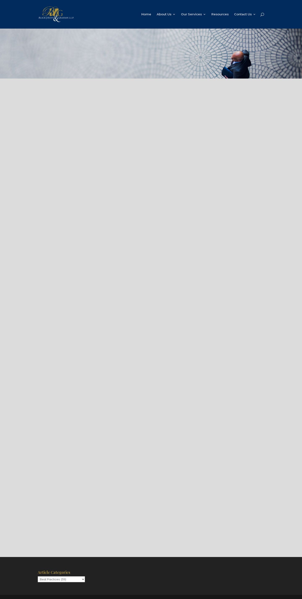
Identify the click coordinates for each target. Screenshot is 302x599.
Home (146, 14)
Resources (220, 14)
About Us (164, 14)
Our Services (191, 14)
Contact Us (243, 14)
